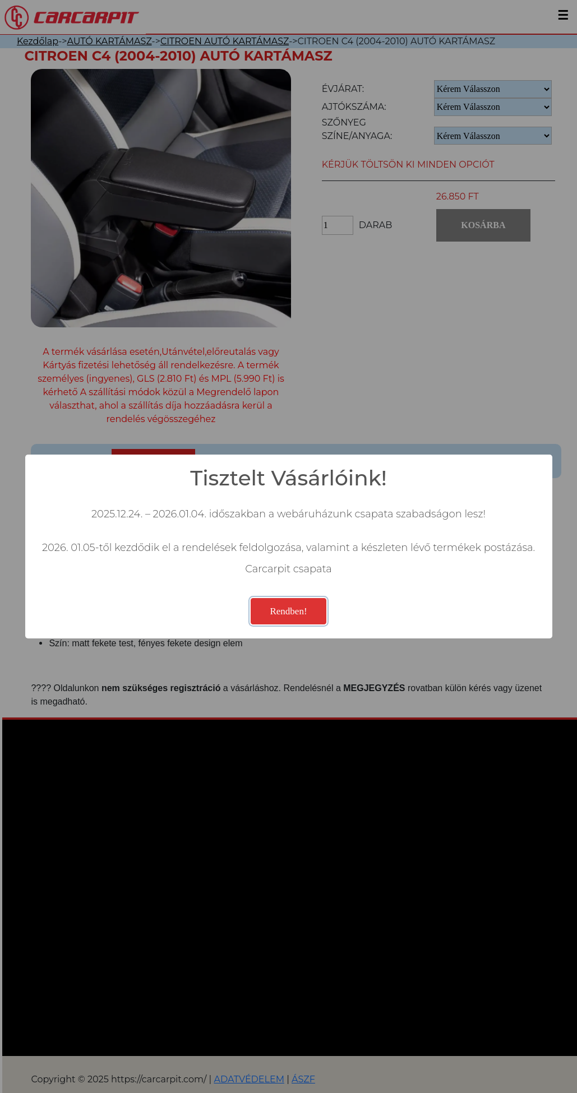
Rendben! (288, 611)
